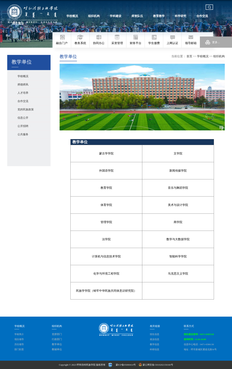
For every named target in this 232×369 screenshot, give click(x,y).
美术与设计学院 (178, 204)
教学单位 (57, 344)
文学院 (178, 153)
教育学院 (106, 187)
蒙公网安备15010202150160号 (156, 364)
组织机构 (94, 16)
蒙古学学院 (106, 153)
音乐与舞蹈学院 (178, 187)
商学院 (178, 222)
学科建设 (115, 16)
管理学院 (106, 222)
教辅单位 (57, 349)
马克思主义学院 (178, 273)
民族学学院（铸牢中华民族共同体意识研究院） (106, 290)
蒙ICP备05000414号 (126, 364)
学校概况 (72, 16)
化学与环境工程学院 (106, 273)
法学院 (106, 239)
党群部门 (57, 334)
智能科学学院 (178, 256)
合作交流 (202, 16)
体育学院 (106, 204)
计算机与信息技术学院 (106, 256)
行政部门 (57, 339)
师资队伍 (137, 16)
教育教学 (159, 16)
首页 (189, 56)
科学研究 (180, 16)
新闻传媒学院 (178, 170)
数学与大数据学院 (178, 239)
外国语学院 (106, 170)
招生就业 (18, 23)
